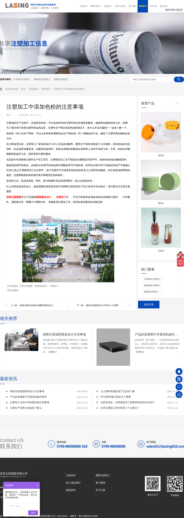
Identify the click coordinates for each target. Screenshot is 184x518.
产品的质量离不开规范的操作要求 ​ (157, 334)
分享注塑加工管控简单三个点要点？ (120, 408)
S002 (161, 251)
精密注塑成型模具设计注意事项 (64, 334)
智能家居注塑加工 (42, 79)
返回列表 (149, 304)
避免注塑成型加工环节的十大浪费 (102, 305)
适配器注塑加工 (61, 79)
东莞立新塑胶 (26, 286)
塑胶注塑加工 (95, 6)
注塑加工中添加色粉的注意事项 (69, 89)
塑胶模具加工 (41, 286)
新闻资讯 (142, 6)
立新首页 (83, 6)
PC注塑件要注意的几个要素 (115, 397)
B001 (161, 203)
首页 (23, 89)
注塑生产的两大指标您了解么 (26, 408)
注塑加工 (54, 286)
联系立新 (163, 6)
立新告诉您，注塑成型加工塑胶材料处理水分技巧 (127, 402)
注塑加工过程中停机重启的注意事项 (29, 402)
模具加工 (108, 6)
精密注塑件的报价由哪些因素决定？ (37, 305)
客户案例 (132, 6)
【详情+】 (52, 352)
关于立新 (153, 6)
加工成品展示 (73, 482)
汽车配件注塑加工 (22, 79)
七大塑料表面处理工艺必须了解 (117, 391)
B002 (161, 155)
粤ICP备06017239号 (88, 516)
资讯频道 (33, 89)
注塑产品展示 (120, 6)
